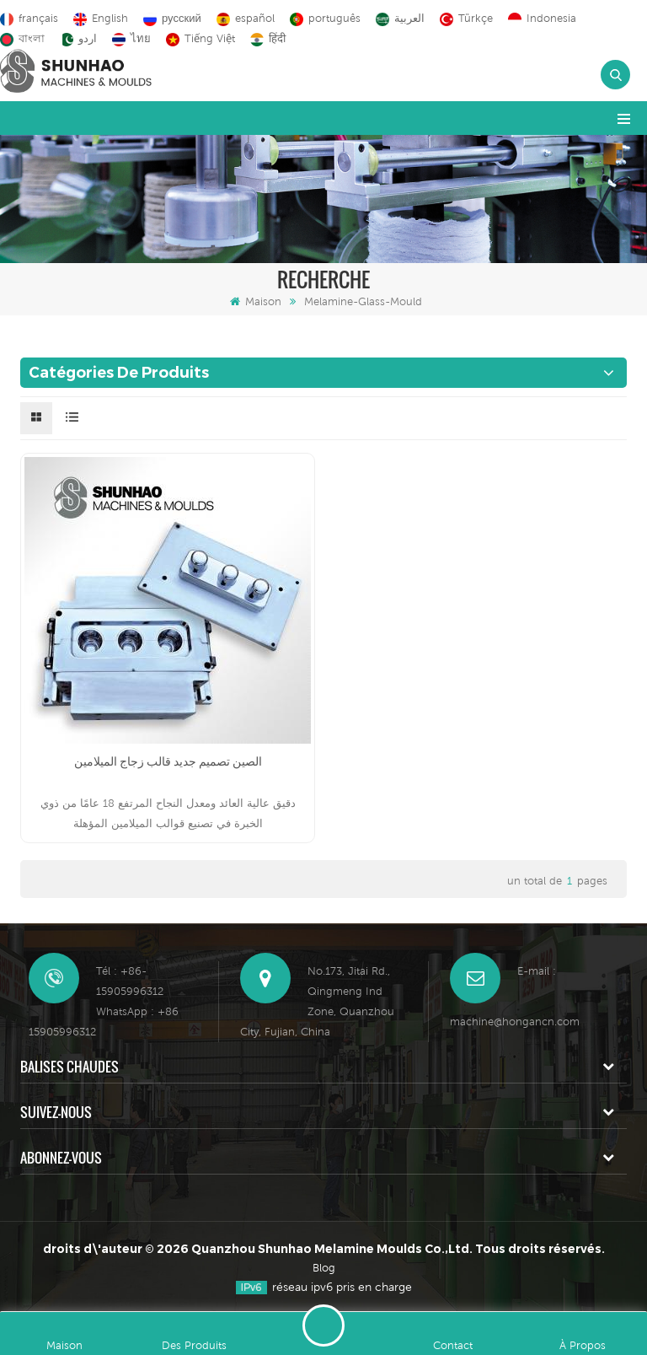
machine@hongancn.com (515, 1021)
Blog (324, 1267)
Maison (255, 301)
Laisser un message (323, 1325)
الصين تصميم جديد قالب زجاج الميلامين (168, 761)
